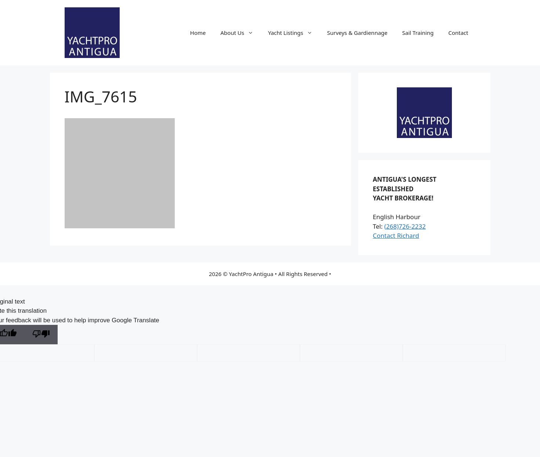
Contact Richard (396, 235)
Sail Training (418, 32)
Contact (458, 32)
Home (198, 32)
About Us (241, 33)
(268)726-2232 (405, 226)
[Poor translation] (41, 334)
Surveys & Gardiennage (357, 32)
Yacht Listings (294, 33)
